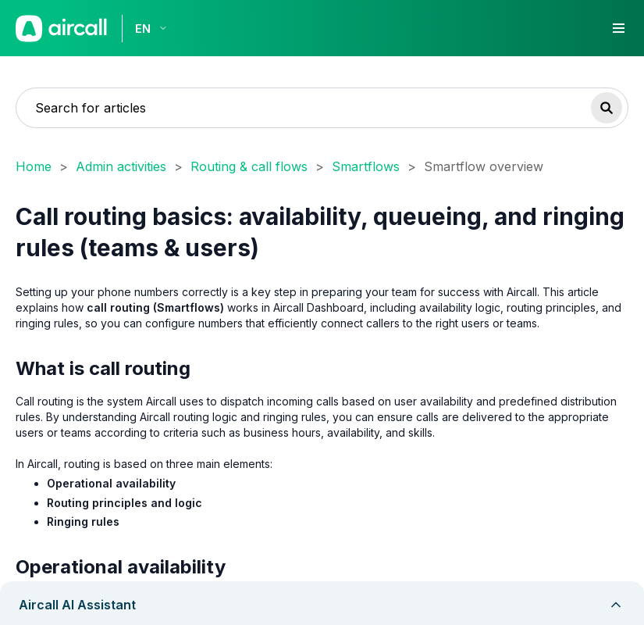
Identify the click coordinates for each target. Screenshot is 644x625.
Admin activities (121, 166)
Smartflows (366, 166)
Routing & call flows (249, 166)
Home (34, 166)
